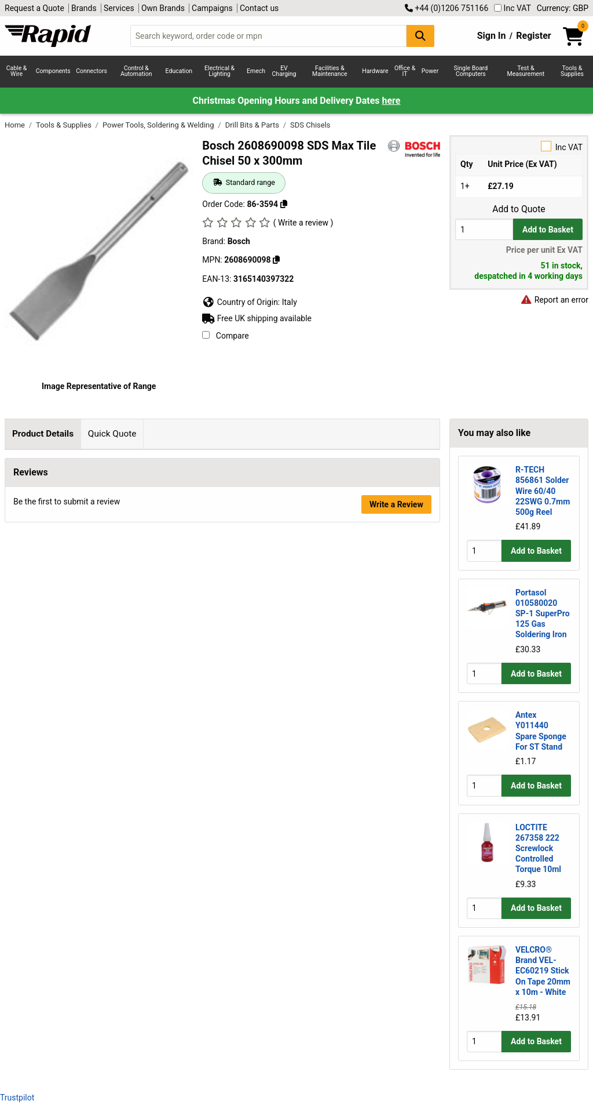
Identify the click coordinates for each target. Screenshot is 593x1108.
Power (430, 71)
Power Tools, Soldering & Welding (159, 125)
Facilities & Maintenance (329, 71)
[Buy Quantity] (484, 229)
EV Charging (284, 71)
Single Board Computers (470, 71)
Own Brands (163, 8)
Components (53, 71)
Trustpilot (17, 1097)
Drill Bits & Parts (253, 125)
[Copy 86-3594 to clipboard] (283, 204)
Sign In (491, 35)
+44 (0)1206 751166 (446, 8)
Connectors (91, 71)
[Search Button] (420, 35)
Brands (84, 8)
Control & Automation (136, 71)
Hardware (375, 71)
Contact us (259, 8)
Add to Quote (518, 209)
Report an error (554, 300)
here (391, 100)
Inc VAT (512, 8)
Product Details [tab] (43, 433)
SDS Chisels (310, 125)
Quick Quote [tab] (112, 433)
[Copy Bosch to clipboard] (276, 260)
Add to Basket (547, 229)
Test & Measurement (525, 71)
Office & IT (404, 71)
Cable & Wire (16, 71)
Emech (256, 71)
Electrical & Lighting (219, 71)
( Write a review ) (303, 223)
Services (119, 8)
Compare (225, 335)
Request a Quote (34, 8)
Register (533, 35)
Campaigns (212, 8)
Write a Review (396, 612)
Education (179, 71)
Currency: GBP (562, 8)
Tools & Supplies (572, 71)
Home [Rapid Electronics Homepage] (16, 125)
